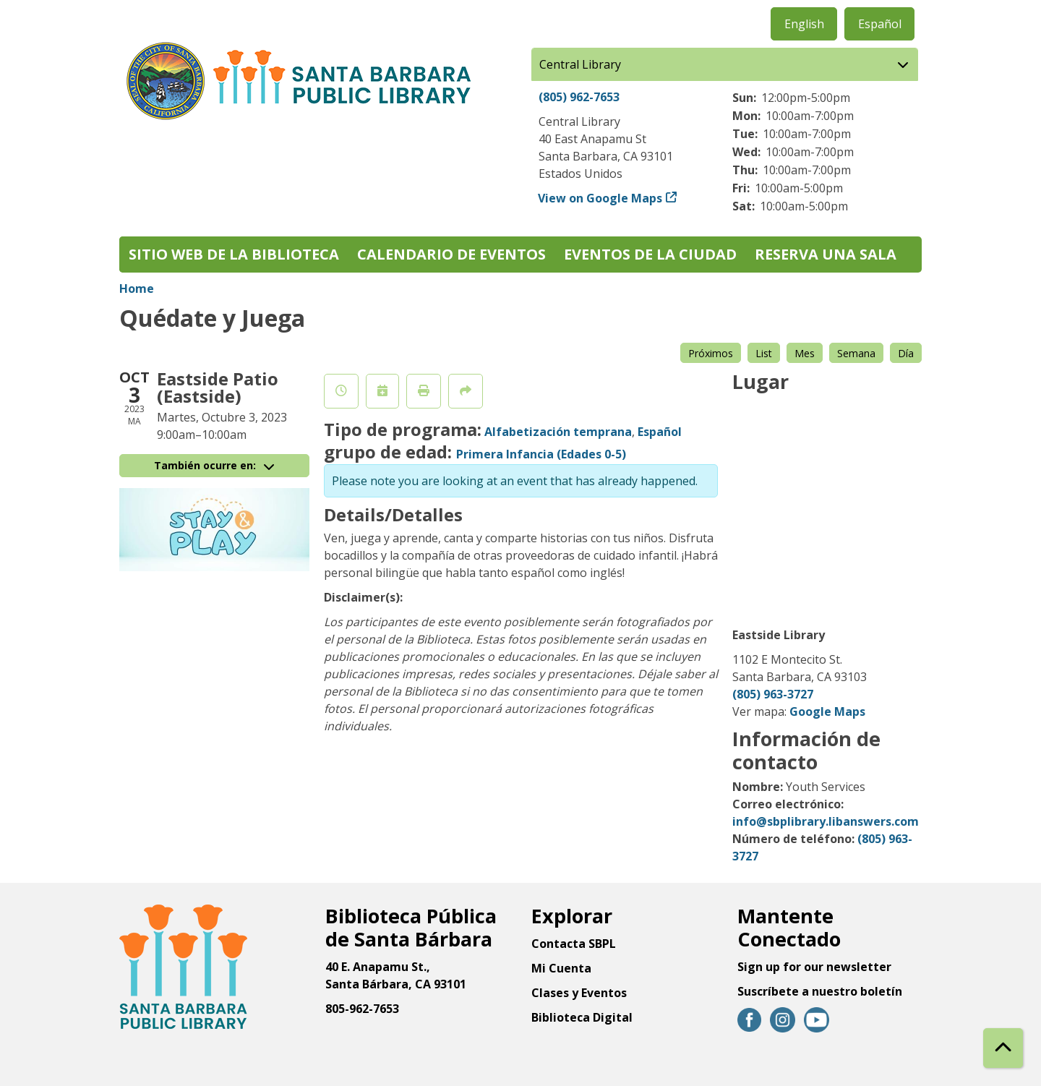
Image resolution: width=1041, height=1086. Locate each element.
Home (136, 288)
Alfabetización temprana (558, 432)
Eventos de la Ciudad (650, 254)
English (804, 24)
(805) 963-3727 (772, 694)
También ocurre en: (214, 465)
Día (906, 353)
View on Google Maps (600, 198)
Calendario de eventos (451, 254)
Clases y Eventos (579, 993)
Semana (856, 353)
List (763, 353)
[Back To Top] (1003, 1048)
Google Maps (827, 711)
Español (879, 24)
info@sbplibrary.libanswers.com (825, 821)
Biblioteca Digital (582, 1017)
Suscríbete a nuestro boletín (819, 991)
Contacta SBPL (573, 944)
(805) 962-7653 (579, 97)
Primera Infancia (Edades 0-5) (541, 454)
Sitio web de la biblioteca (234, 254)
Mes (804, 353)
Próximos (710, 353)
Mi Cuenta (561, 968)
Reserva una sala (825, 254)
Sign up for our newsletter (814, 967)
